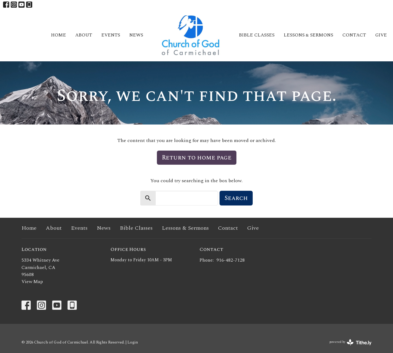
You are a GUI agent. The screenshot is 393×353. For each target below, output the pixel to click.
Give (381, 35)
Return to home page (197, 157)
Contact (354, 35)
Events (110, 35)
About (83, 35)
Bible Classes (256, 35)
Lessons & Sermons (308, 35)
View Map (32, 281)
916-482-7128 (230, 260)
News (136, 35)
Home (58, 35)
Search (236, 198)
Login (132, 342)
